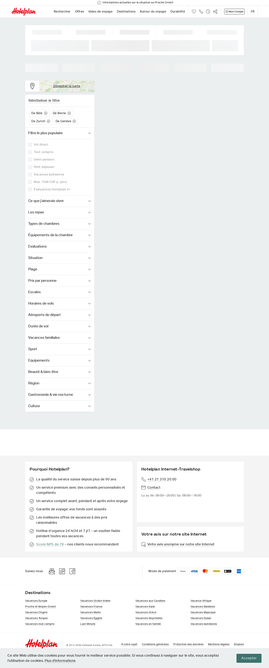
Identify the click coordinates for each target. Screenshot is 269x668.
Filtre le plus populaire (59, 133)
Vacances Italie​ (145, 606)
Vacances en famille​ (148, 624)
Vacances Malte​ (90, 612)
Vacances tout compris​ (40, 624)
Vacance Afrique (201, 600)
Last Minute (87, 624)
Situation (59, 258)
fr (252, 11)
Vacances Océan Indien (95, 600)
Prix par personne (59, 281)
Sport (59, 349)
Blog (62, 571)
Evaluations (59, 247)
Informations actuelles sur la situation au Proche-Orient (138, 2)
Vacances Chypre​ (36, 612)
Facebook (72, 571)
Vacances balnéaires (204, 624)
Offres (79, 11)
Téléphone (201, 12)
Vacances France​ (91, 606)
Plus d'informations (60, 661)
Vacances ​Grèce (145, 612)
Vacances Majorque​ (203, 612)
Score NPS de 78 (50, 544)
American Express (238, 571)
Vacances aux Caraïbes (150, 600)
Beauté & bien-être (59, 372)
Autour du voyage (153, 11)
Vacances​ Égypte (91, 618)
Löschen (45, 113)
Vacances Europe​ (36, 600)
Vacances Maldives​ (203, 606)
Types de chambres (59, 224)
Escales (59, 292)
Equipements (59, 360)
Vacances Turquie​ (36, 618)
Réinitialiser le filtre (44, 100)
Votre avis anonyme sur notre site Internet (177, 544)
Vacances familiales (59, 338)
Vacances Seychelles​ (149, 618)
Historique (208, 12)
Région (59, 383)
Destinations (126, 11)
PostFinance (216, 571)
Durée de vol (59, 326)
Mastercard (205, 571)
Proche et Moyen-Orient (40, 606)
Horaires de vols (59, 304)
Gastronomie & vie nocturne (59, 395)
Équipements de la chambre (59, 235)
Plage (59, 269)
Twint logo (227, 571)
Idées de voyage (101, 11)
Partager (215, 12)
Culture (59, 406)
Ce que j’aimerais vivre (59, 201)
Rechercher (62, 11)
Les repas (59, 212)
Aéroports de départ (59, 315)
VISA (194, 571)
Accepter (249, 658)
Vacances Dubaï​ (201, 618)
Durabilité (178, 11)
